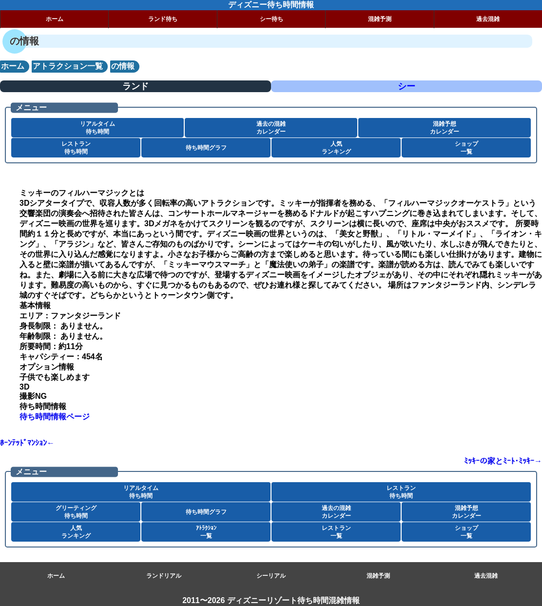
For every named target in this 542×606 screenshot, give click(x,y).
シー (406, 86)
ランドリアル (163, 575)
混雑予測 (379, 19)
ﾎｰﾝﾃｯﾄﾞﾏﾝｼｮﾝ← (27, 443)
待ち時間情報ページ (54, 416)
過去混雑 (486, 575)
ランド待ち (162, 19)
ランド (135, 86)
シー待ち (271, 19)
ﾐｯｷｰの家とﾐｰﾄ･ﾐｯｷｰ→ (503, 461)
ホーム (54, 19)
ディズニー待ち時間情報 (271, 4)
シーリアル (271, 575)
